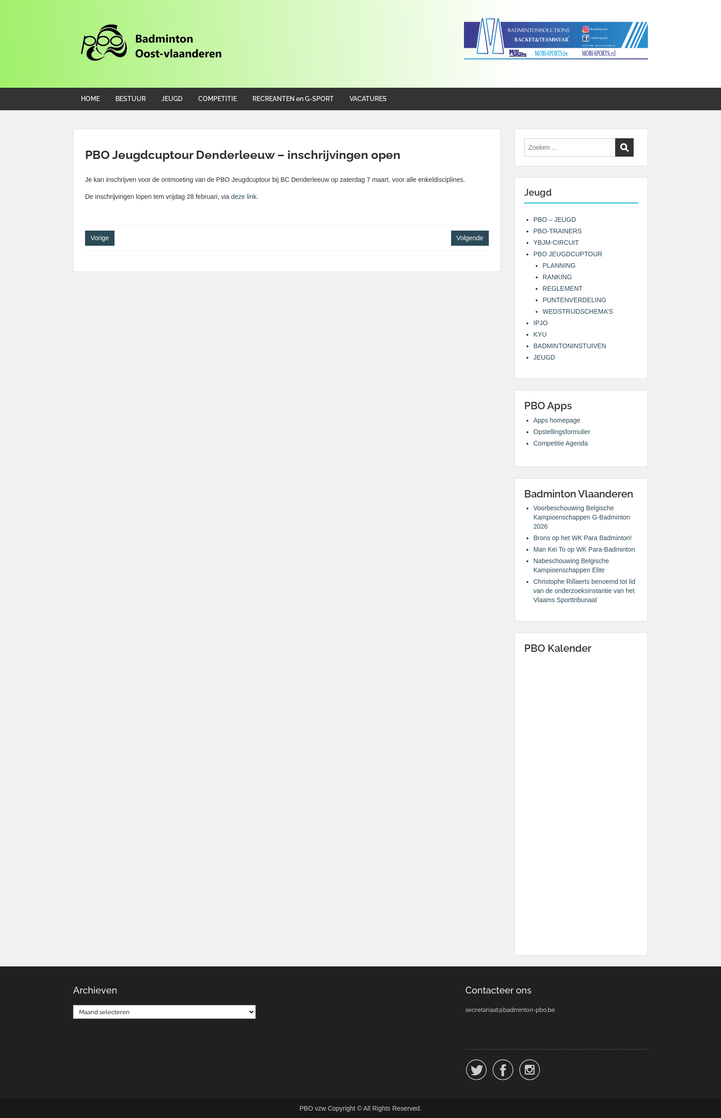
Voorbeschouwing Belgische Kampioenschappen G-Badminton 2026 (581, 517)
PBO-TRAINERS (557, 231)
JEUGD (172, 98)
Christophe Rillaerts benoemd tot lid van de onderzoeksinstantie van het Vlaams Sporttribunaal (584, 591)
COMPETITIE (217, 98)
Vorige (100, 238)
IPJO (540, 323)
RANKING (557, 277)
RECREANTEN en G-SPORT (293, 98)
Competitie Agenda (560, 443)
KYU (540, 334)
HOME (90, 98)
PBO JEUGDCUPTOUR (567, 254)
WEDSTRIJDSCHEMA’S (578, 311)
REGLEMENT (563, 288)
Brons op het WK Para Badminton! (582, 538)
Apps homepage (556, 420)
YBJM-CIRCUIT (556, 242)
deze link (244, 196)
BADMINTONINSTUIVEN (569, 346)
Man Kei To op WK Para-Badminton (584, 549)
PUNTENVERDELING (574, 300)
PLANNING (559, 265)
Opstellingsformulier (561, 431)
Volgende (470, 238)
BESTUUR (130, 98)
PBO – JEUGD (554, 219)
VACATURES (368, 98)
